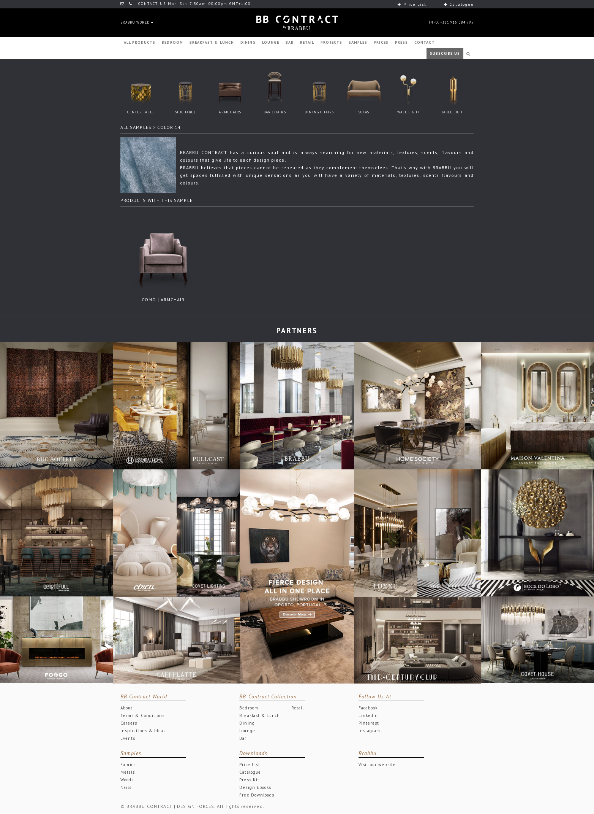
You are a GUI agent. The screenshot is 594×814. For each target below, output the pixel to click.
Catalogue (459, 4)
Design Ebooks (255, 787)
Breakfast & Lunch (259, 715)
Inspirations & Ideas (143, 730)
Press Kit (249, 779)
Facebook (368, 708)
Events (127, 738)
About (126, 708)
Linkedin (368, 715)
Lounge (247, 730)
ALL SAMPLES (136, 127)
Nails (125, 787)
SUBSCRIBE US (445, 53)
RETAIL (307, 42)
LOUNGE (270, 42)
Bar (242, 738)
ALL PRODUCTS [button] (140, 42)
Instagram (370, 730)
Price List (412, 4)
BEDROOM (172, 42)
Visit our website (377, 764)
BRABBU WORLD (136, 22)
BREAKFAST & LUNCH (212, 42)
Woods (127, 779)
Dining (246, 723)
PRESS (401, 42)
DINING (248, 42)
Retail (297, 708)
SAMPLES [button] (358, 42)
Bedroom (248, 708)
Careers (128, 723)
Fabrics (128, 764)
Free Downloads (256, 795)
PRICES (381, 42)
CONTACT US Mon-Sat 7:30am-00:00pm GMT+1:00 (185, 3)
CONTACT (424, 42)
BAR (290, 42)
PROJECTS (331, 42)
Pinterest (369, 723)
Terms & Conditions (142, 715)
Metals (127, 772)
